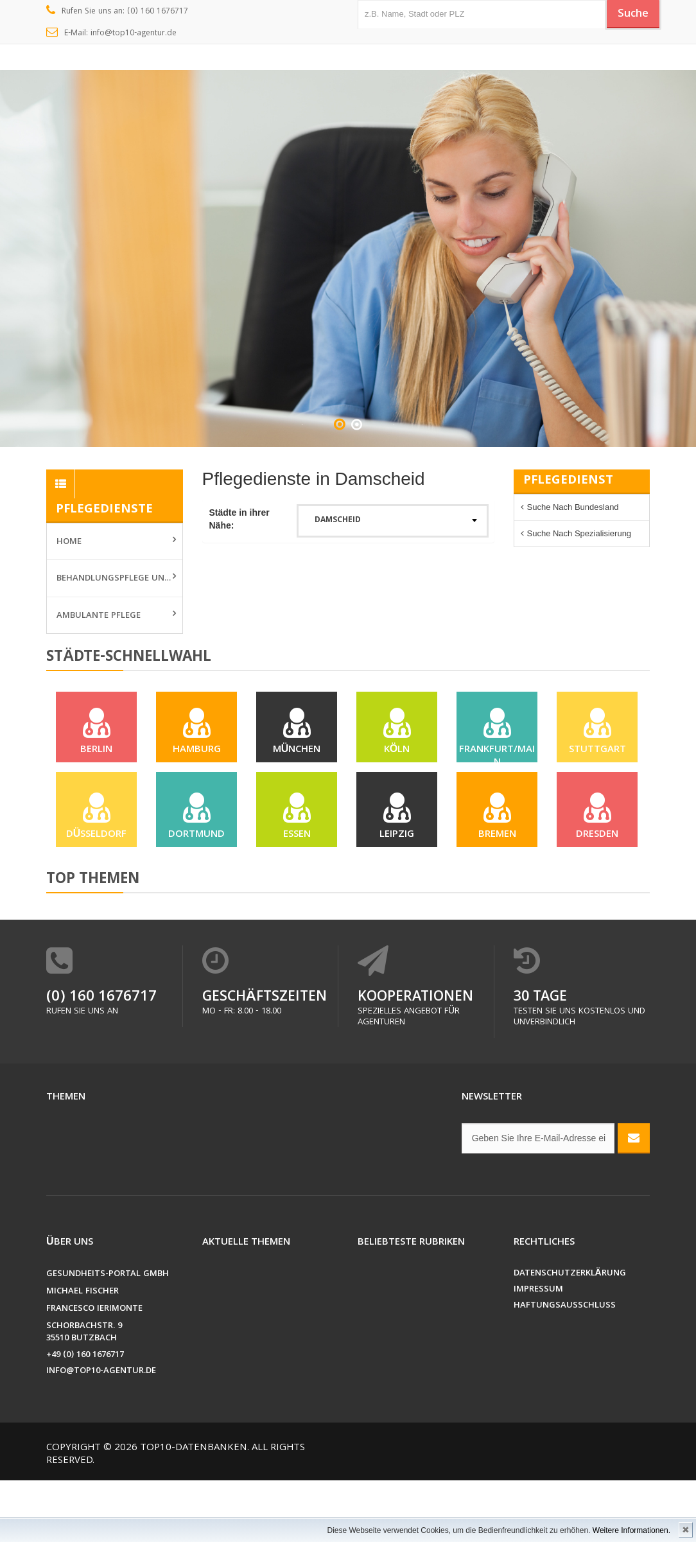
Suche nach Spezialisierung (579, 533)
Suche (627, 14)
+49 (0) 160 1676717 (85, 1417)
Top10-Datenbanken (193, 1510)
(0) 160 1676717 (101, 1059)
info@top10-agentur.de (101, 1433)
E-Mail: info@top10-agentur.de (111, 33)
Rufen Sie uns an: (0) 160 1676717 (117, 11)
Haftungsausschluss (565, 1367)
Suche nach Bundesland (573, 507)
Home (69, 542)
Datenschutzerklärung (570, 1335)
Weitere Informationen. (631, 1530)
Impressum (538, 1351)
